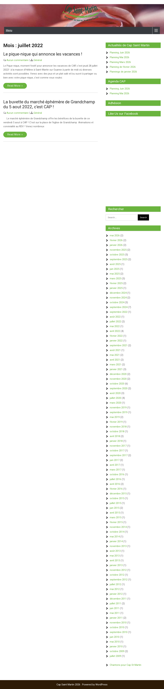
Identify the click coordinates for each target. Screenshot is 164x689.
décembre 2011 (118, 598)
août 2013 (115, 550)
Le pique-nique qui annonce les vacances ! (42, 54)
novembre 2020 (118, 378)
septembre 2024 (118, 307)
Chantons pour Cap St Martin (125, 664)
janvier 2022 (116, 340)
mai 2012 (115, 589)
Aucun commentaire (17, 60)
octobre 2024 (117, 302)
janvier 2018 (116, 441)
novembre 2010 (118, 622)
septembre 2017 (118, 455)
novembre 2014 (118, 527)
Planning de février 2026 (123, 66)
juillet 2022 (115, 321)
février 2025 (116, 283)
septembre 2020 (118, 388)
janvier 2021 (116, 369)
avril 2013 (115, 560)
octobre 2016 (117, 474)
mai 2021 (115, 354)
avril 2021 (115, 359)
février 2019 (116, 421)
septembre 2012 (118, 579)
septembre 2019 (118, 412)
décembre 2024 (118, 292)
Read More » (15, 85)
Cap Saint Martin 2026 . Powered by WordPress (82, 684)
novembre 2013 (118, 546)
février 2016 (116, 488)
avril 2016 (115, 484)
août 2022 (115, 316)
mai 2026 (115, 235)
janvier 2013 (116, 565)
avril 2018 (115, 436)
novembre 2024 (118, 297)
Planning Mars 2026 (120, 62)
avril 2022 (115, 331)
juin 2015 (114, 507)
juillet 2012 (115, 584)
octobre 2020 (117, 383)
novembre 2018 (118, 426)
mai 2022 (115, 326)
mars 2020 (115, 402)
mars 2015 (115, 517)
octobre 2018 (117, 431)
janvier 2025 (116, 288)
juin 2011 (114, 608)
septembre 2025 (118, 259)
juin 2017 (114, 460)
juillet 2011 (115, 603)
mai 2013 (115, 555)
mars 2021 (115, 364)
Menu (9, 30)
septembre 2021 (118, 345)
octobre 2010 (117, 627)
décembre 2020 (118, 374)
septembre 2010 (118, 632)
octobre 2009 (117, 651)
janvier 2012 (116, 593)
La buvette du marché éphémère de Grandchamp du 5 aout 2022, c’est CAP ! (49, 104)
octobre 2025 (117, 254)
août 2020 (115, 393)
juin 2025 (114, 268)
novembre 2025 (118, 249)
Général (38, 60)
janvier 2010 (116, 646)
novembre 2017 (118, 445)
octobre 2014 (117, 531)
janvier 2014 (116, 541)
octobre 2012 (117, 574)
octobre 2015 (117, 498)
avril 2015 (115, 512)
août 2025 (115, 264)
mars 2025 (115, 278)
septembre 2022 (118, 311)
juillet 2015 (115, 503)
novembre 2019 (118, 407)
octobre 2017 (117, 450)
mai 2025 (115, 273)
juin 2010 (114, 636)
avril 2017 (115, 464)
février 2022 (116, 335)
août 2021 (115, 350)
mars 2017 (115, 469)
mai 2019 (115, 417)
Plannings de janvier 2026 (123, 71)
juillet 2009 (115, 656)
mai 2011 (115, 613)
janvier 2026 (116, 245)
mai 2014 (115, 536)
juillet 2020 (115, 397)
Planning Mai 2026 (119, 57)
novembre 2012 (118, 570)
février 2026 (116, 240)
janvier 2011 (116, 617)
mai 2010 (115, 641)
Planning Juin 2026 (120, 52)
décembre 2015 (118, 493)
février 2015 (116, 522)
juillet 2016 (115, 479)
